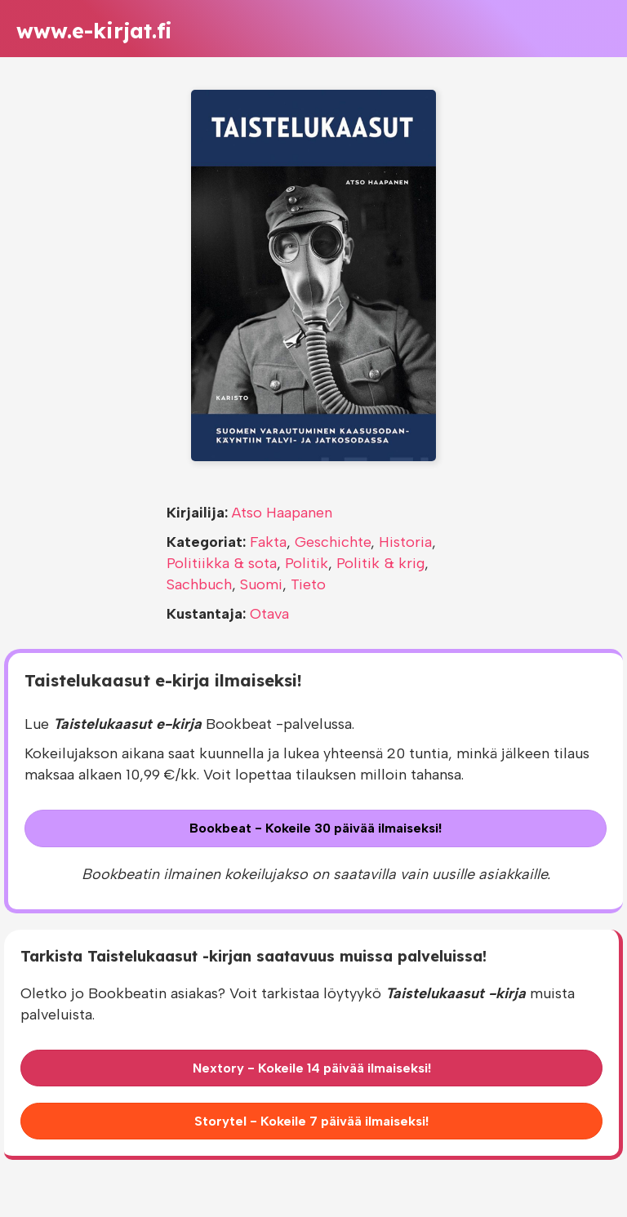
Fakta (268, 542)
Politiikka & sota (222, 563)
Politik (306, 563)
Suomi (261, 584)
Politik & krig (380, 563)
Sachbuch (199, 584)
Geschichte (333, 542)
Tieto (308, 584)
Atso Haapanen (282, 513)
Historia (405, 542)
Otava (269, 614)
